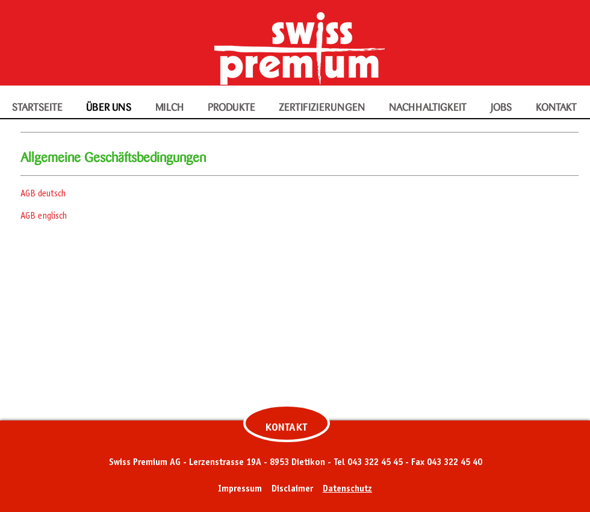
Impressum (240, 489)
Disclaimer (292, 489)
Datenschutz (347, 489)
